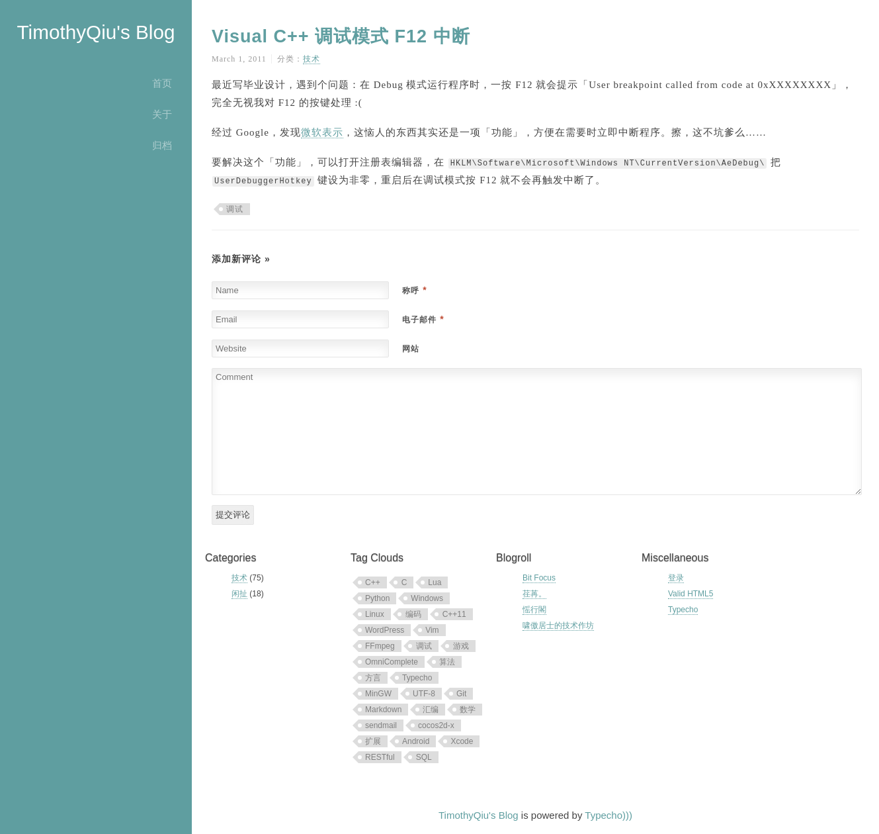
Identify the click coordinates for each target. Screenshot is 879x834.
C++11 (454, 614)
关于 (162, 114)
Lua (434, 582)
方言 (373, 677)
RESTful (380, 757)
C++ (372, 582)
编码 (413, 614)
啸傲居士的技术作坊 (558, 625)
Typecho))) (608, 815)
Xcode (461, 741)
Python (377, 598)
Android (415, 741)
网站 (410, 348)
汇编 (431, 709)
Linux (374, 614)
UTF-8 (424, 693)
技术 (311, 59)
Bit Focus (539, 577)
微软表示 (322, 132)
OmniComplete (391, 662)
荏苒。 (534, 593)
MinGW (378, 693)
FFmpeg (380, 646)
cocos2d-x (436, 725)
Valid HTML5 (690, 593)
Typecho (417, 677)
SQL (424, 757)
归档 (162, 145)
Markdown (383, 709)
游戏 (461, 646)
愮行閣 (534, 609)
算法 (447, 662)
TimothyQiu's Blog (95, 32)
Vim (432, 630)
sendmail (381, 725)
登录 (676, 577)
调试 (234, 209)
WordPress (384, 630)
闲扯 (239, 593)
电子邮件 (423, 319)
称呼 (414, 290)
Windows (427, 598)
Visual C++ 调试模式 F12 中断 (341, 36)
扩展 (373, 741)
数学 (468, 709)
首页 (162, 83)
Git (461, 693)
